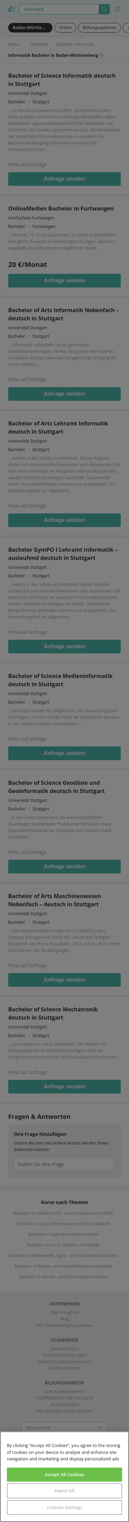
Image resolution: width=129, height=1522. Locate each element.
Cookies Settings (64, 1507)
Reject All (64, 1490)
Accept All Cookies (64, 1474)
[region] (64, 1476)
